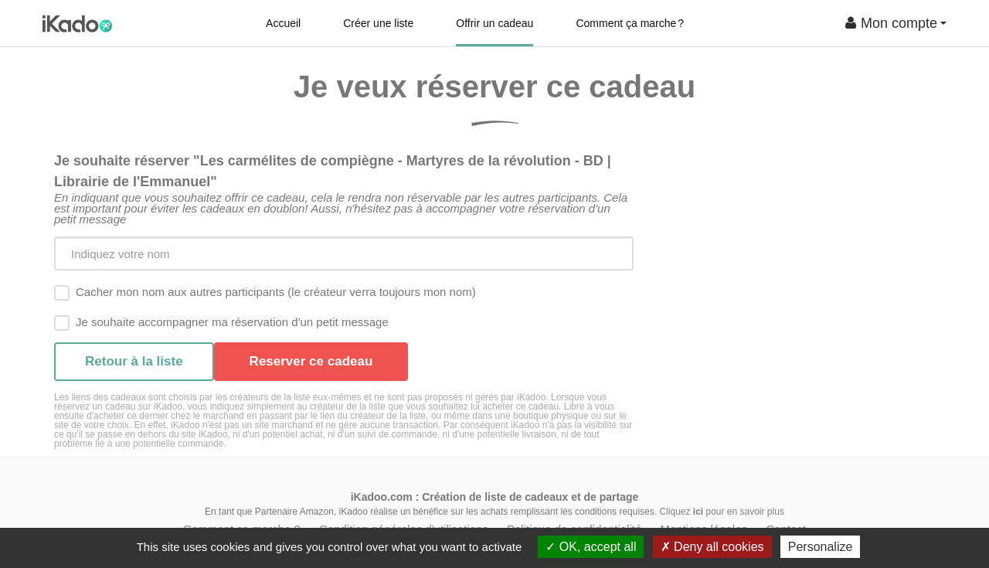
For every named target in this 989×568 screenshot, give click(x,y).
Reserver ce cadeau (311, 361)
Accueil (283, 23)
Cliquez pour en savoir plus (721, 511)
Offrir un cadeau (494, 23)
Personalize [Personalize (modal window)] (820, 546)
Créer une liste (378, 23)
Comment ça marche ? (630, 23)
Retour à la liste (134, 361)
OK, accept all (590, 546)
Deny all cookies (712, 546)
